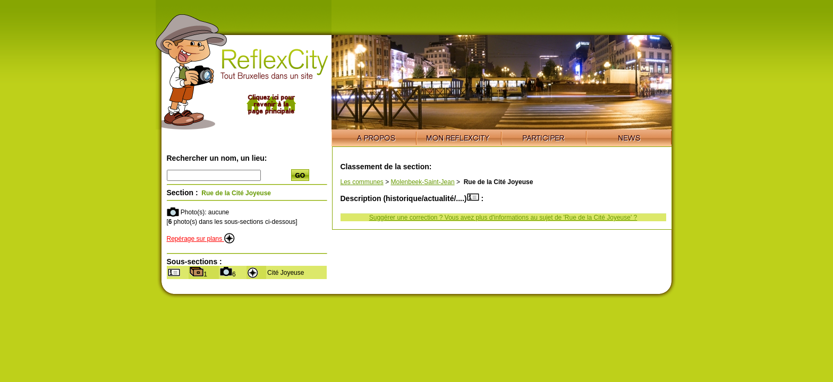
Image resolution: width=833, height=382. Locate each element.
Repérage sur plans (201, 238)
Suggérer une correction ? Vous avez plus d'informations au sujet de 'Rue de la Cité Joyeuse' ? (503, 217)
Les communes (362, 182)
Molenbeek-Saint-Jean (423, 182)
